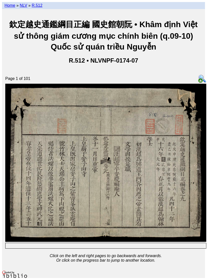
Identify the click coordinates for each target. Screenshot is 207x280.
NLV (23, 5)
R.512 (37, 5)
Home (10, 5)
